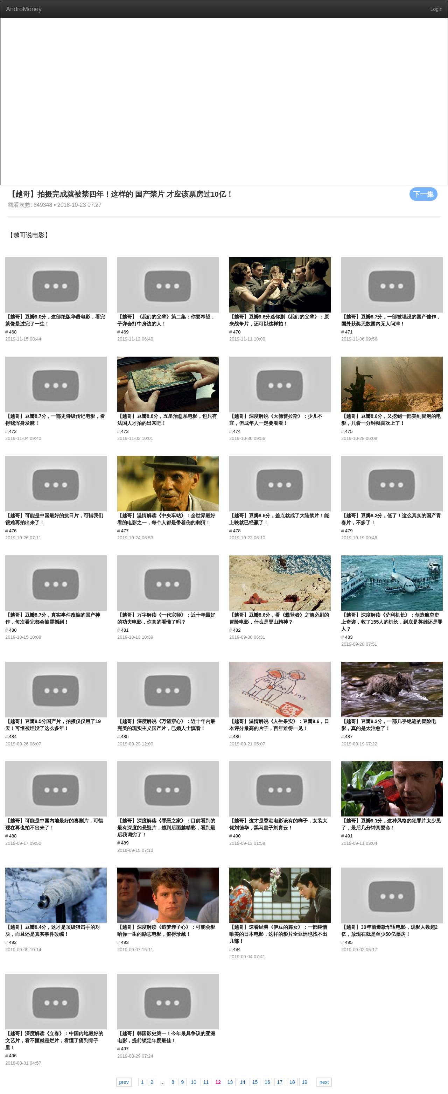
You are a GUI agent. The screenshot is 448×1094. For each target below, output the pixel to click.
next (324, 1082)
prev (124, 1082)
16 (267, 1082)
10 (193, 1082)
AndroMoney (24, 9)
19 (305, 1082)
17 (280, 1082)
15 (255, 1082)
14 (242, 1082)
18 (292, 1082)
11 (206, 1082)
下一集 (423, 194)
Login (436, 9)
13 (230, 1082)
